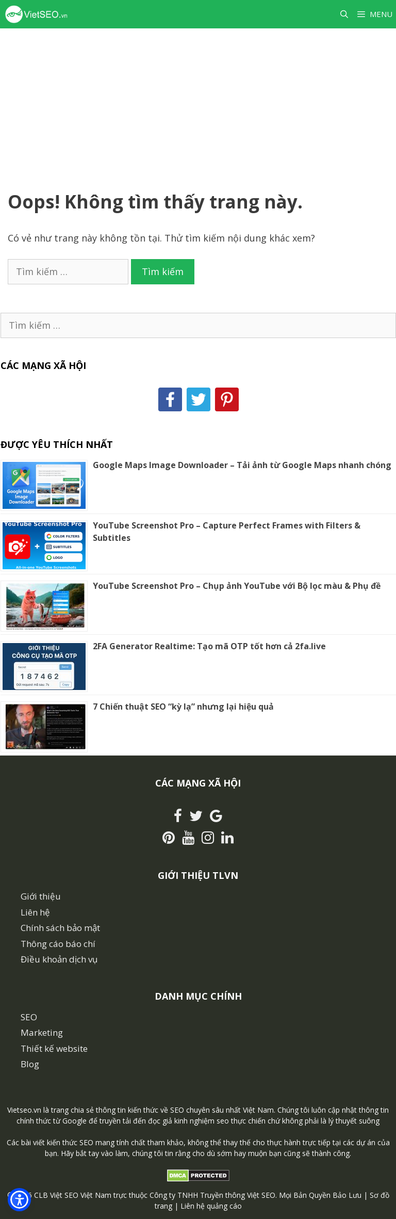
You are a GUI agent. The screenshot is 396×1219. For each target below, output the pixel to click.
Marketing (42, 1032)
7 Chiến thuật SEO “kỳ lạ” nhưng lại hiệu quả (183, 706)
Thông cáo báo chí (58, 944)
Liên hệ (35, 912)
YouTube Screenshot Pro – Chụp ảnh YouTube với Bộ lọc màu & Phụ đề (237, 585)
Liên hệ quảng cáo (211, 1206)
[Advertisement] (198, 106)
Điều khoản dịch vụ (59, 959)
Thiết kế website (54, 1048)
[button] (19, 1200)
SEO (29, 1017)
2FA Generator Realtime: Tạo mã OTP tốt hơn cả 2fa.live (209, 646)
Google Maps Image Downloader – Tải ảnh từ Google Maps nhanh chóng (242, 465)
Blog (30, 1064)
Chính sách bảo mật (60, 928)
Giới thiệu (41, 896)
